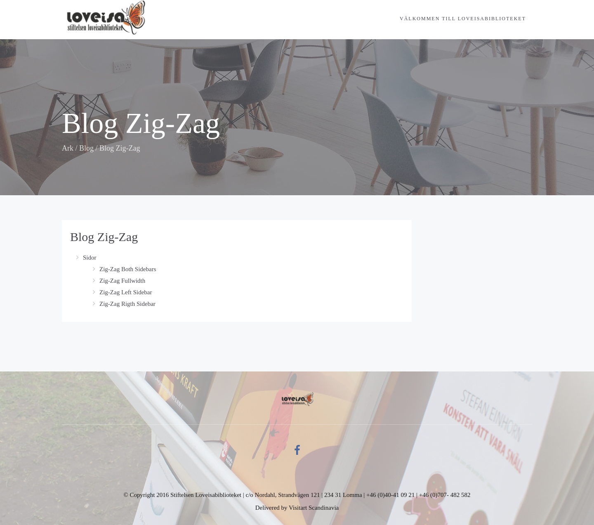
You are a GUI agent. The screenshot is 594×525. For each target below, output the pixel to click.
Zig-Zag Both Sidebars (127, 269)
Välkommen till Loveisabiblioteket (463, 18)
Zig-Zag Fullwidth (122, 280)
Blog (86, 148)
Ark (67, 148)
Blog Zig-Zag (104, 237)
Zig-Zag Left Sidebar (125, 292)
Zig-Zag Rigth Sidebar (127, 303)
